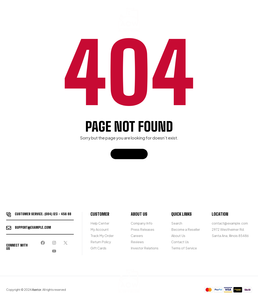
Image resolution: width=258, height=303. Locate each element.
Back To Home (129, 153)
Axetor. (37, 289)
